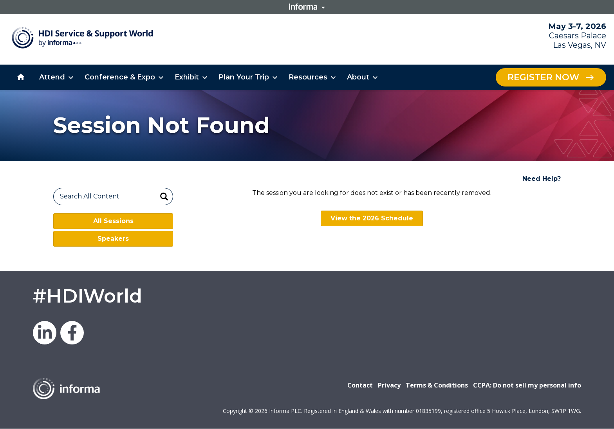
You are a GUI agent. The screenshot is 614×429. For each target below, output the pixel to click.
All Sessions (113, 221)
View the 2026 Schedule (371, 218)
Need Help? (541, 178)
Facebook (72, 332)
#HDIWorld (87, 296)
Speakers (113, 238)
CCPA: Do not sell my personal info (527, 385)
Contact (360, 385)
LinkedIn (44, 332)
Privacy (389, 385)
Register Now (543, 77)
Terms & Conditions (437, 385)
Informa (307, 7)
